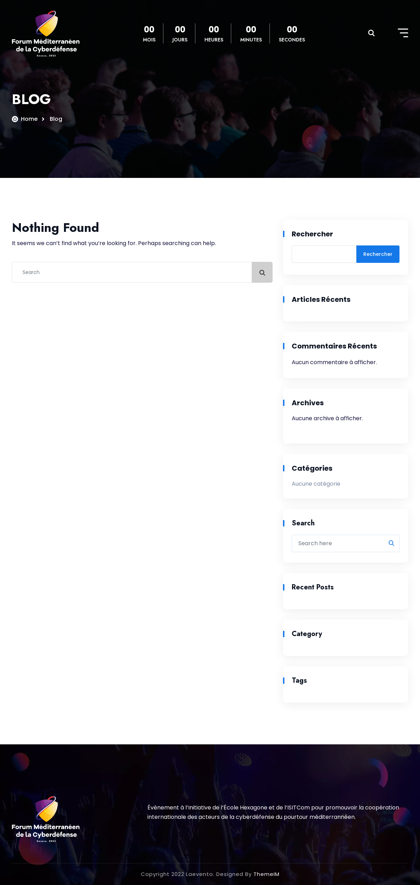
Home (29, 119)
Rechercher (312, 233)
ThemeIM (266, 874)
